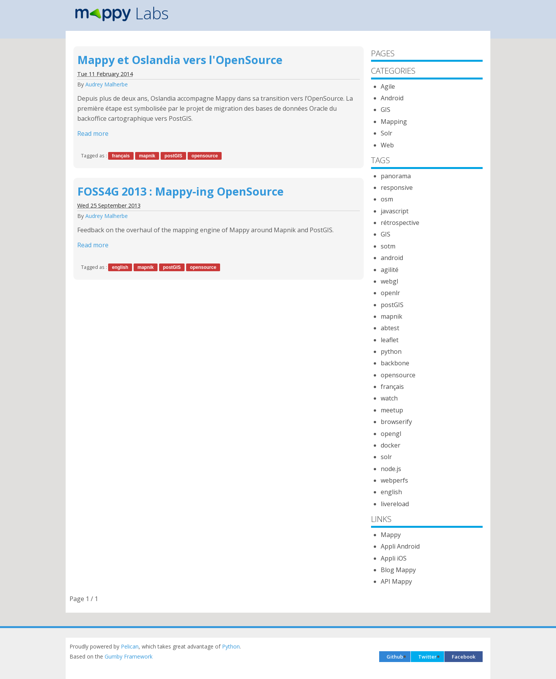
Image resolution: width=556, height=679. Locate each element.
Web (387, 145)
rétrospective (400, 222)
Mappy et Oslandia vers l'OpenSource (180, 59)
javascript (395, 211)
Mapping (394, 121)
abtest (390, 328)
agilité (389, 269)
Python (231, 646)
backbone (395, 363)
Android (392, 98)
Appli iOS (394, 558)
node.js (391, 468)
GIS (385, 109)
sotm (388, 246)
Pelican (130, 646)
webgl (389, 281)
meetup (392, 410)
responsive (397, 187)
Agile (388, 86)
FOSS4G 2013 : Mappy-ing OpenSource (180, 191)
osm (387, 199)
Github (394, 656)
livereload (395, 504)
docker (390, 445)
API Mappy (396, 581)
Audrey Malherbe (106, 84)
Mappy (391, 534)
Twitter (427, 656)
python (391, 351)
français (121, 156)
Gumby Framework (129, 656)
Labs (122, 13)
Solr (386, 133)
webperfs (394, 480)
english (120, 267)
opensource (205, 156)
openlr (390, 293)
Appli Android (400, 546)
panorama (396, 176)
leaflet (389, 340)
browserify (396, 421)
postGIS (173, 156)
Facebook (463, 656)
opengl (391, 433)
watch (389, 398)
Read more (92, 133)
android (392, 257)
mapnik (147, 156)
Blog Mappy (398, 570)
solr (386, 457)
